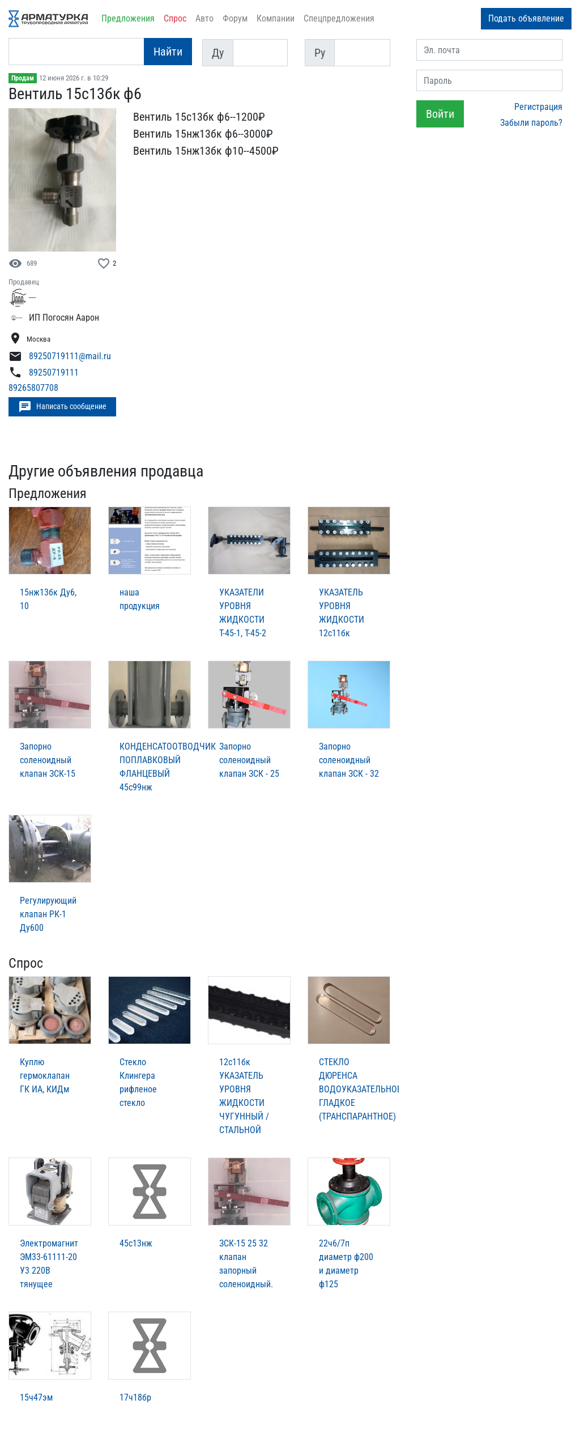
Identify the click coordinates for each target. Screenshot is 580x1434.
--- (32, 297)
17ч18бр (135, 1397)
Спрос (175, 18)
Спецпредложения (339, 18)
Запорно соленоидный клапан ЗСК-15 (47, 760)
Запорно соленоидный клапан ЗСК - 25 (249, 760)
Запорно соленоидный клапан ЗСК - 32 (349, 760)
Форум (235, 18)
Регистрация (538, 106)
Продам (22, 78)
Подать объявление (526, 18)
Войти (440, 114)
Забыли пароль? (531, 122)
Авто (204, 18)
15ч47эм (36, 1397)
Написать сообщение (62, 407)
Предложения (128, 18)
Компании (276, 18)
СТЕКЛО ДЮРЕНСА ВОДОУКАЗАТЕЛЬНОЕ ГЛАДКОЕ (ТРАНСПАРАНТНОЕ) (360, 1089)
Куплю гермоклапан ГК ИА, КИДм (45, 1076)
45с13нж (136, 1243)
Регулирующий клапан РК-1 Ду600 (48, 914)
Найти (167, 51)
